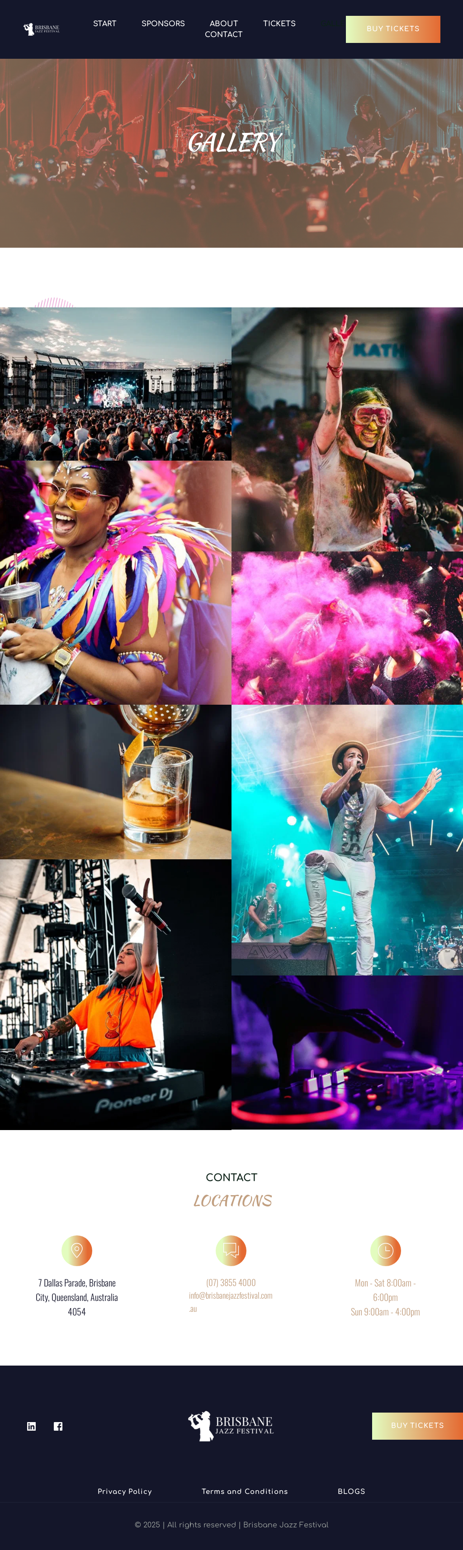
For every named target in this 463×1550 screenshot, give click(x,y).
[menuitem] (105, 24)
